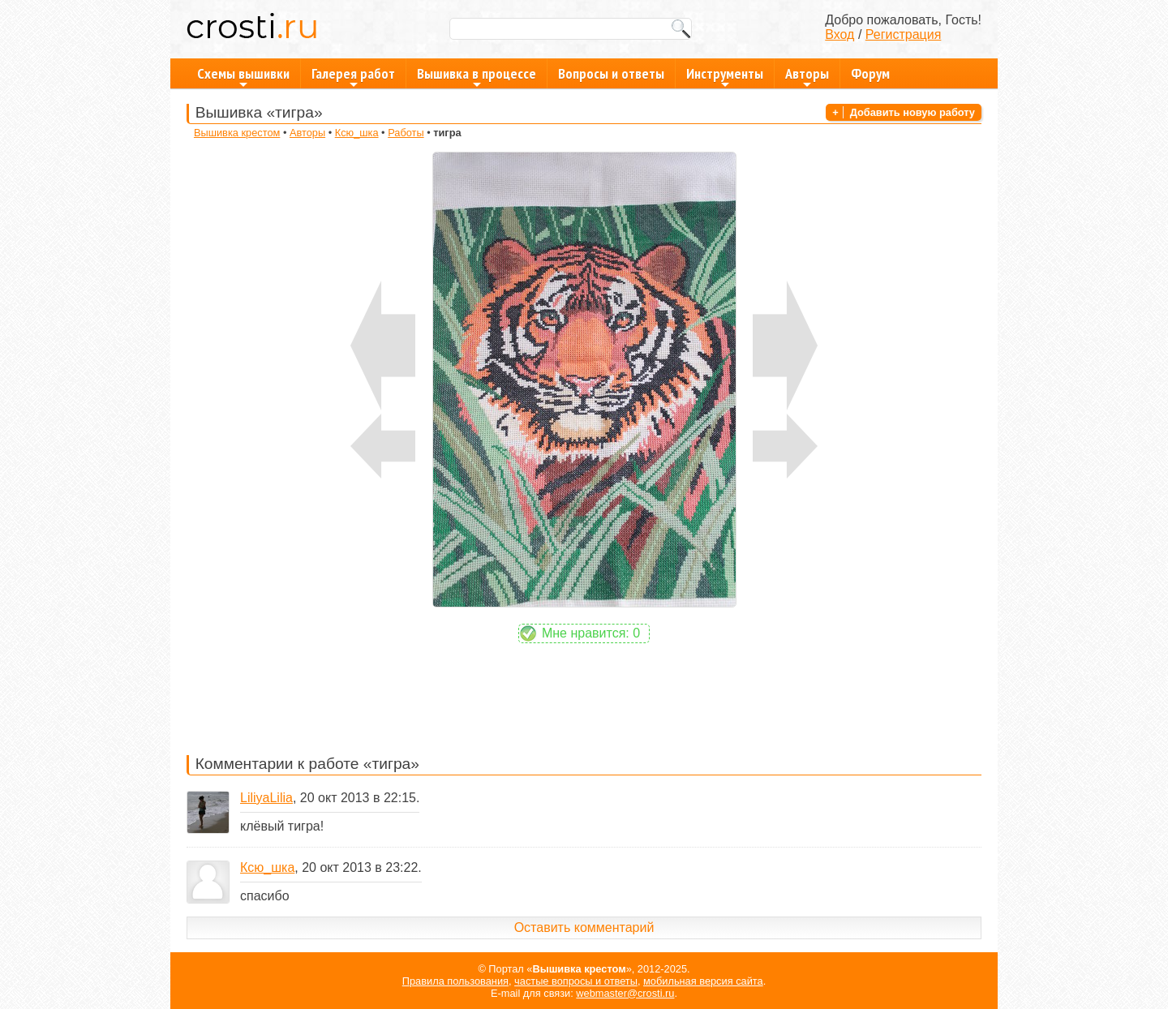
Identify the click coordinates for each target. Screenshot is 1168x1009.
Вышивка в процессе (476, 76)
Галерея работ (353, 76)
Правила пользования (455, 981)
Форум (870, 73)
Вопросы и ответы (611, 73)
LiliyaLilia (266, 798)
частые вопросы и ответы (576, 981)
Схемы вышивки (243, 76)
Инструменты (724, 76)
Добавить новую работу (912, 112)
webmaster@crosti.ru (625, 993)
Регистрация (903, 34)
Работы (405, 133)
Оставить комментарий (584, 927)
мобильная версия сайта (703, 981)
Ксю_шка (357, 133)
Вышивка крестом (237, 133)
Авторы (807, 76)
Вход (839, 34)
